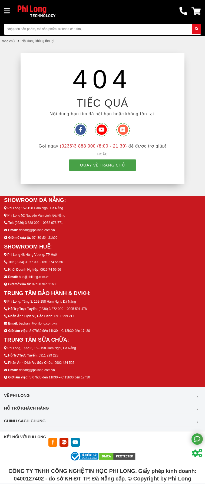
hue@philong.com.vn (34, 277)
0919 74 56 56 (50, 270)
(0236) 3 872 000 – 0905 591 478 (62, 309)
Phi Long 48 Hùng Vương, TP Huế (32, 255)
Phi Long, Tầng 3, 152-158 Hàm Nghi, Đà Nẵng (41, 301)
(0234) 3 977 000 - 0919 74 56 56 (39, 262)
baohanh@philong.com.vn (38, 323)
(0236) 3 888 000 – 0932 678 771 (39, 223)
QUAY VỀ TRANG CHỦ (102, 165)
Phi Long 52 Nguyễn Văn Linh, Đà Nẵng (36, 215)
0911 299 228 (48, 355)
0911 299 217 (64, 316)
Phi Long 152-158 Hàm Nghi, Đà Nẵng (35, 208)
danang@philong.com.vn (37, 230)
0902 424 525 (64, 363)
